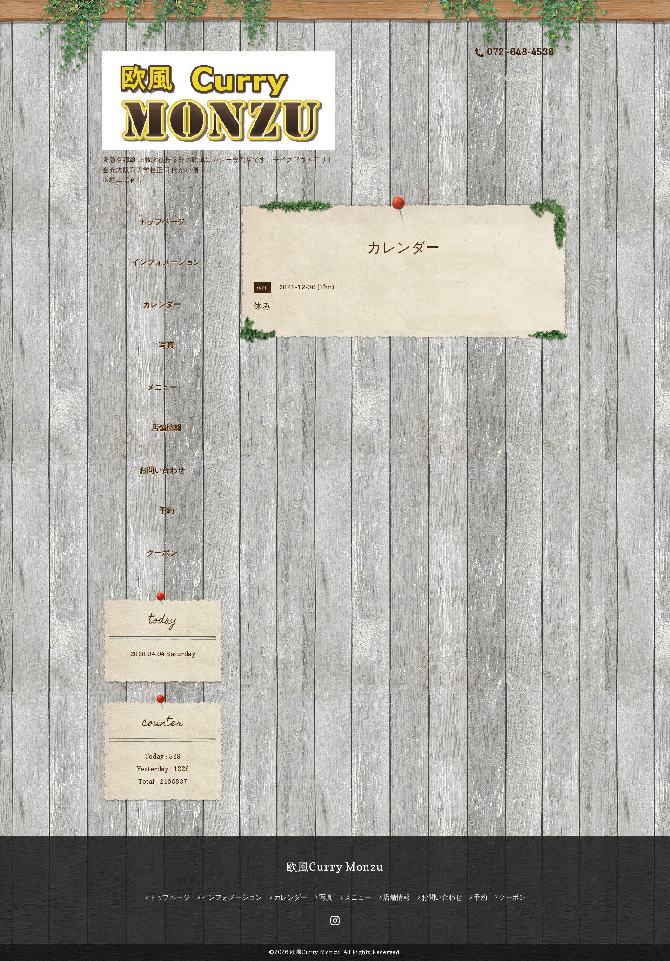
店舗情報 (166, 427)
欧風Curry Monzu (335, 867)
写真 (166, 344)
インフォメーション (166, 262)
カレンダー (162, 304)
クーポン (162, 553)
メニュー (162, 387)
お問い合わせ (162, 470)
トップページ (162, 221)
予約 (166, 510)
